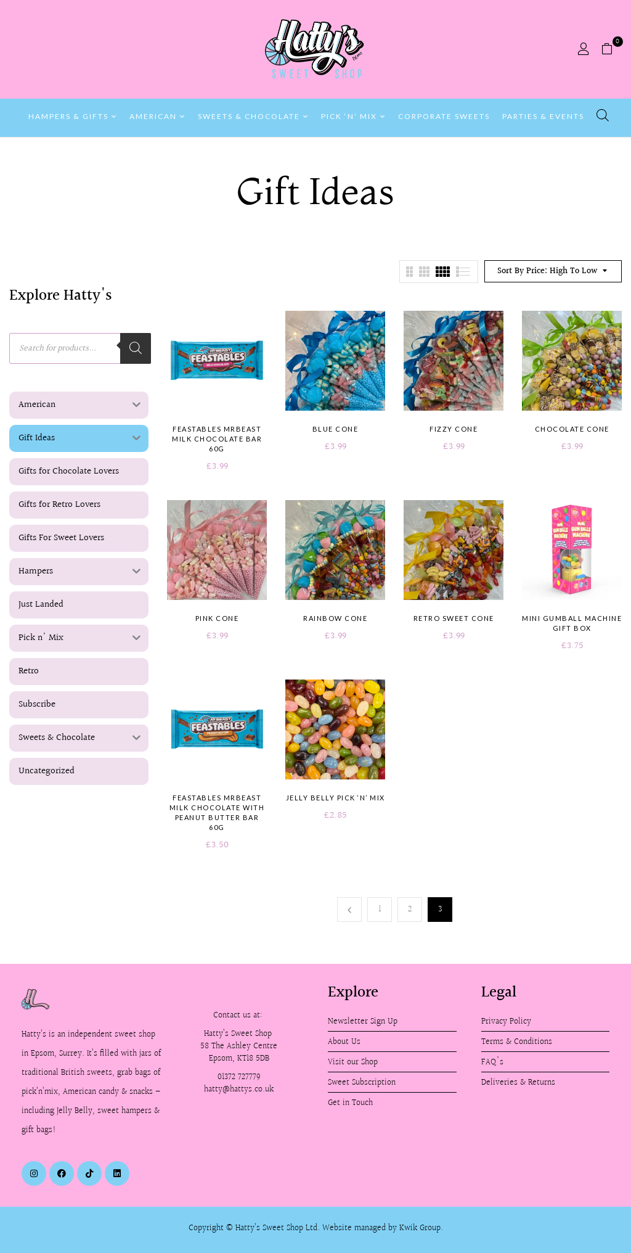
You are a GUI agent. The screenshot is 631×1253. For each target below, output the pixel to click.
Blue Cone (335, 429)
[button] (611, 49)
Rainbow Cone (335, 618)
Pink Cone (217, 618)
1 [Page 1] (379, 909)
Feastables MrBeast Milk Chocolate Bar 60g (217, 439)
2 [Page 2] (410, 909)
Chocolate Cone (572, 429)
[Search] (135, 348)
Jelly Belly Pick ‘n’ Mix (335, 798)
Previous (349, 909)
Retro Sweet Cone (453, 618)
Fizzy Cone (453, 429)
